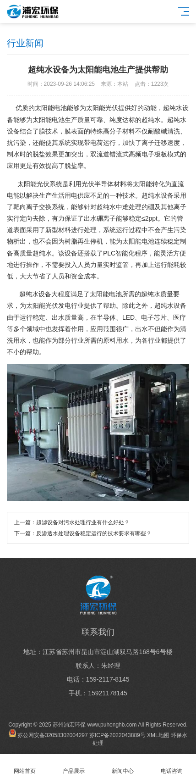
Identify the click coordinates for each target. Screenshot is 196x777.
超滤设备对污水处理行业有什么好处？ (83, 522)
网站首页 (24, 765)
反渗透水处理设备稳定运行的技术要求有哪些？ (94, 533)
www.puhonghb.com (111, 725)
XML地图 (158, 735)
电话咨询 (171, 765)
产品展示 (73, 765)
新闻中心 (122, 765)
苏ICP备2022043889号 (117, 735)
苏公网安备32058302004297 (52, 735)
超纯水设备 (35, 294)
